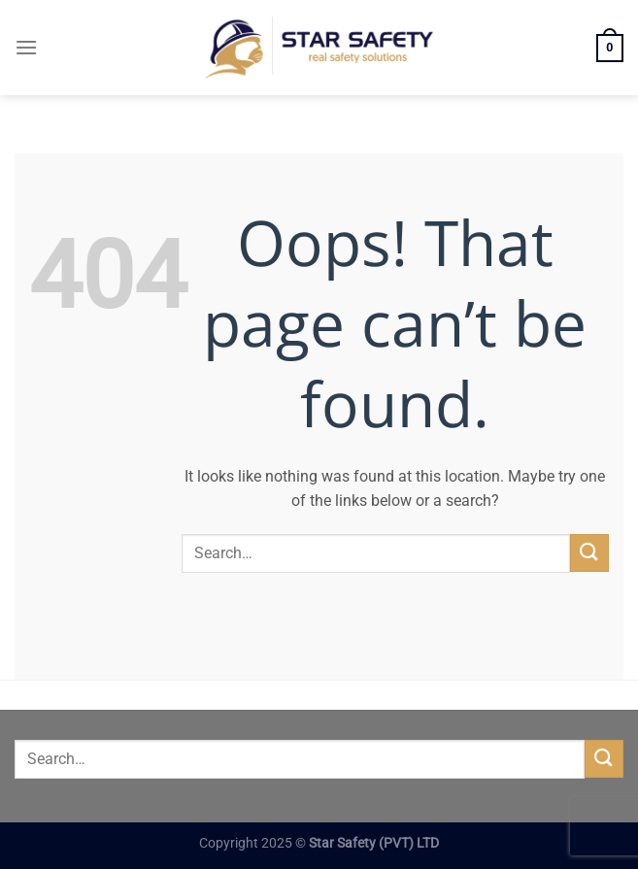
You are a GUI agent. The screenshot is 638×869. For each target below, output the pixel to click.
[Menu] (26, 47)
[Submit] (589, 553)
